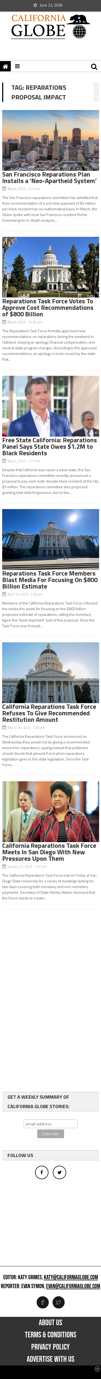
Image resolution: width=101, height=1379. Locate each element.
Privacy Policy (50, 1347)
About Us (50, 1323)
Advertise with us (50, 1359)
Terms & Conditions (50, 1335)
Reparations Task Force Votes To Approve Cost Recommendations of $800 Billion (47, 307)
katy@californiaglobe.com (71, 1277)
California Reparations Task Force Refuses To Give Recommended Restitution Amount (49, 713)
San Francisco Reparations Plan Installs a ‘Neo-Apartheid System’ (49, 177)
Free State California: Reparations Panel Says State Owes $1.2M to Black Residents (49, 446)
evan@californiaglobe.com (73, 1286)
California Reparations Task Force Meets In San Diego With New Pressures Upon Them (49, 851)
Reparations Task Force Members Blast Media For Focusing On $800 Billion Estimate (49, 579)
